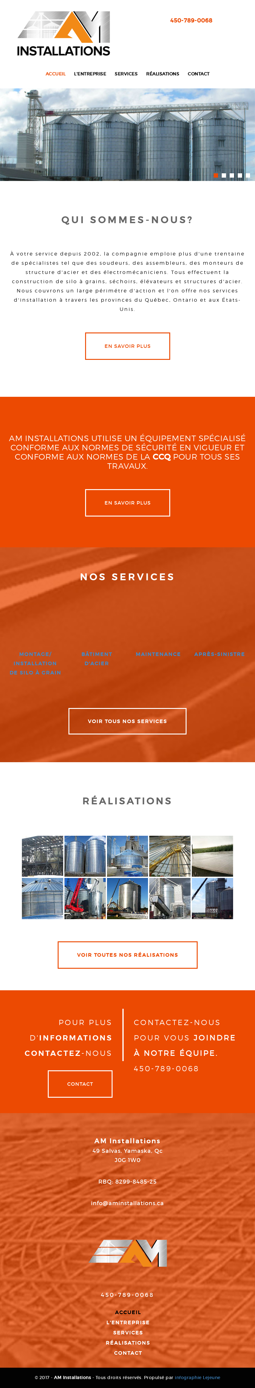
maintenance (158, 654)
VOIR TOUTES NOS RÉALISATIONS (127, 955)
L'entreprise (90, 74)
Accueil (56, 74)
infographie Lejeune (197, 1377)
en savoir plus (128, 346)
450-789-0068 (191, 20)
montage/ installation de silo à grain (35, 663)
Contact (199, 74)
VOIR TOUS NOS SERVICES (127, 721)
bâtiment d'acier (96, 658)
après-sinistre (219, 654)
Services (126, 74)
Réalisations (162, 74)
